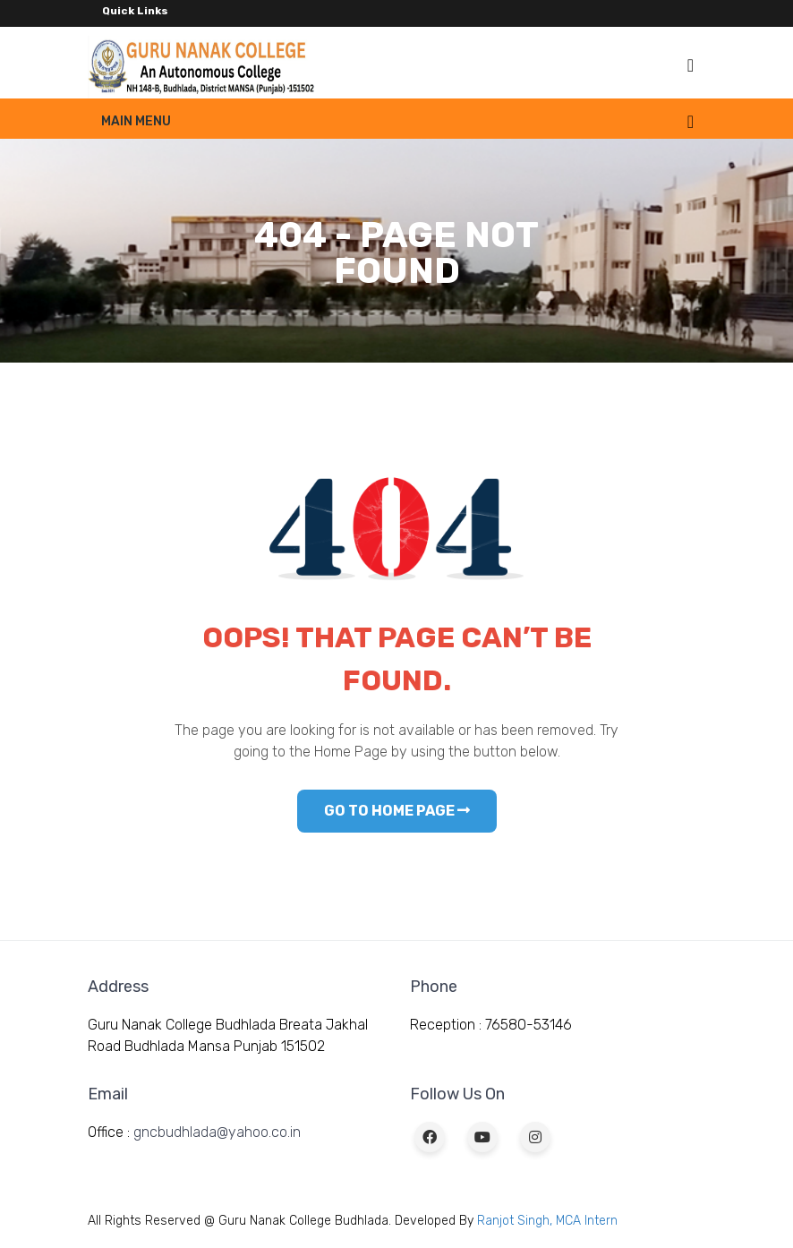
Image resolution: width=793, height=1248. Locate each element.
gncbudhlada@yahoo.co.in (217, 1132)
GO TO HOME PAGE (397, 810)
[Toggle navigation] (690, 65)
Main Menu (136, 121)
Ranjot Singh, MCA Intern (547, 1220)
